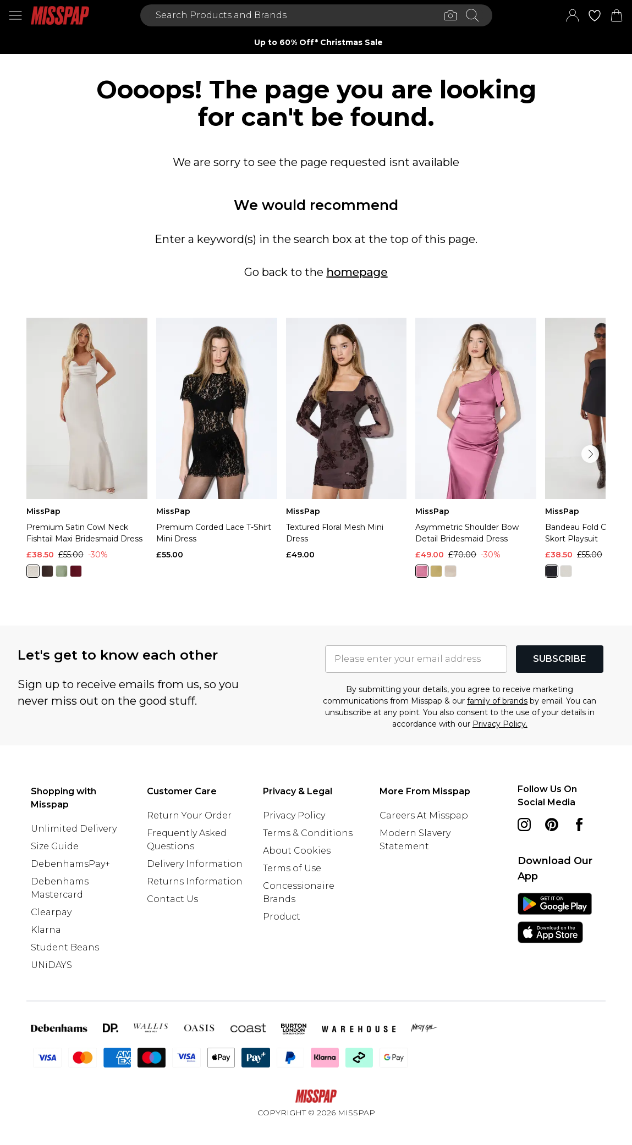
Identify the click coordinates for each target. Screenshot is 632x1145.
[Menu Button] (15, 15)
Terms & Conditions (308, 833)
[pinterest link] (551, 824)
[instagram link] (524, 824)
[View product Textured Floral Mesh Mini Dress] (346, 439)
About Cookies (297, 850)
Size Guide (55, 846)
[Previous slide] (131, 42)
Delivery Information (195, 864)
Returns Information (195, 881)
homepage (356, 272)
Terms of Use (292, 868)
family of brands (497, 701)
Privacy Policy (294, 815)
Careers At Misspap (424, 815)
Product (281, 916)
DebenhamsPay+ (70, 864)
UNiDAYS (51, 965)
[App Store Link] (555, 918)
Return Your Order (189, 815)
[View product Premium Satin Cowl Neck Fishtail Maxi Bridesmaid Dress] (86, 452)
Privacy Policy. (499, 724)
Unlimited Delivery (74, 828)
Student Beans (65, 947)
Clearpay (51, 912)
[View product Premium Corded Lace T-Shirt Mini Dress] (216, 439)
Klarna (46, 930)
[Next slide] (502, 42)
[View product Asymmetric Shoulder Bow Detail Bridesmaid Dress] (475, 452)
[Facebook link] (579, 824)
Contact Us (172, 899)
